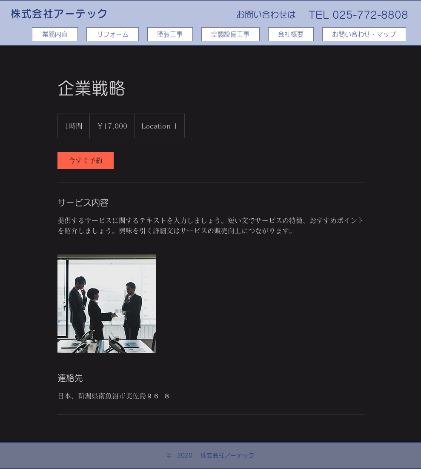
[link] (85, 160)
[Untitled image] (106, 304)
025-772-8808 (370, 15)
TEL (319, 15)
